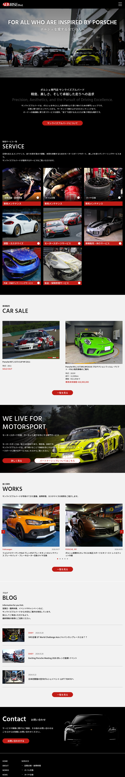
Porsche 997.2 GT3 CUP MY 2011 (16, 361)
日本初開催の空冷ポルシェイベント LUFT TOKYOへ (51, 678)
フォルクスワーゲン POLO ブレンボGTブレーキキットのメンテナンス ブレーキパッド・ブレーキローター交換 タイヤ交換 (30, 554)
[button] (3, 532)
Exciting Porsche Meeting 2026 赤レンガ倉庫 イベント (52, 658)
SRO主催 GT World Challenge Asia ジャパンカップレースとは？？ (57, 637)
